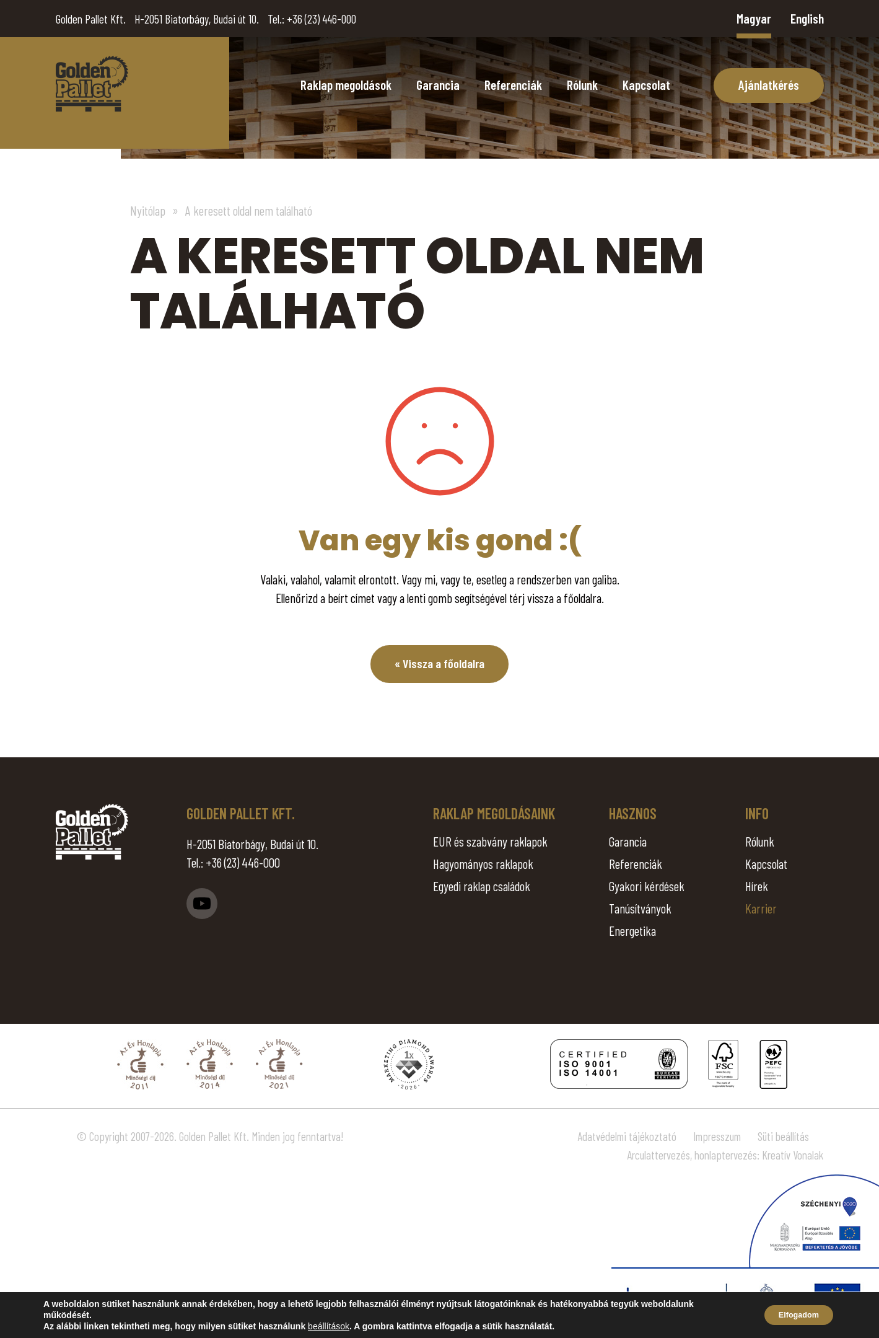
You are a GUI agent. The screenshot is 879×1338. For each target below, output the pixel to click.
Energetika (632, 930)
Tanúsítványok (640, 908)
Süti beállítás (783, 1136)
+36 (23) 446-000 (321, 19)
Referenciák (513, 84)
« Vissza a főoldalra (439, 664)
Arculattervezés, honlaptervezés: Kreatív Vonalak (725, 1155)
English (807, 18)
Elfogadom (792, 1315)
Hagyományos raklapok (483, 863)
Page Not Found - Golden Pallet (92, 84)
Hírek (756, 886)
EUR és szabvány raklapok (490, 841)
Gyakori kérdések (646, 886)
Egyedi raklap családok (481, 886)
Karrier (761, 908)
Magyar (754, 18)
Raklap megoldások (345, 84)
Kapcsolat (646, 84)
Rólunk (582, 84)
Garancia (438, 84)
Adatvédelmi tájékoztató (626, 1136)
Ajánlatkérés (768, 84)
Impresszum (717, 1136)
